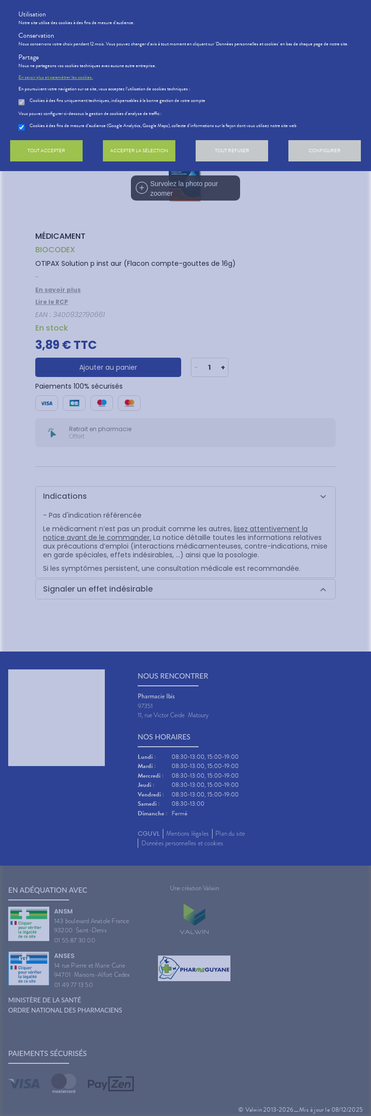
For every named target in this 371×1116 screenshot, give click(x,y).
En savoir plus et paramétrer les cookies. (55, 77)
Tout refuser (232, 150)
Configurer (325, 150)
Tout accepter (46, 150)
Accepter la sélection (139, 150)
